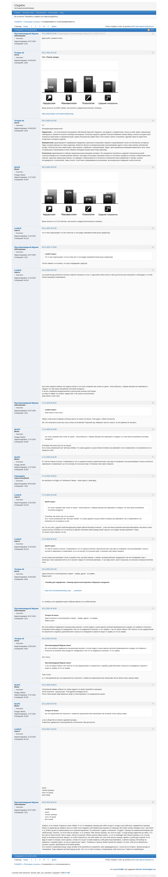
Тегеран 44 (19, 53)
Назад (25, 26)
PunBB (121, 869)
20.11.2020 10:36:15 (49, 685)
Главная (17, 13)
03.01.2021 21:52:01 (49, 729)
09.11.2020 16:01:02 (49, 167)
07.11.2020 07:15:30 (49, 34)
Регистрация (53, 13)
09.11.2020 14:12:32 (49, 53)
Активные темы (28, 13)
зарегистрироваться (146, 26)
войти (133, 26)
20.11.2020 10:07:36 (49, 569)
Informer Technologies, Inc (146, 869)
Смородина (19, 476)
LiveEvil (17, 228)
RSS (152, 30)
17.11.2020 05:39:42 (49, 403)
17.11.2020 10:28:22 (49, 476)
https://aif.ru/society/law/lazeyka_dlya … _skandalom (63, 591)
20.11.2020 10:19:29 (49, 608)
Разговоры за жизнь (32, 22)
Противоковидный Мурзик (26, 34)
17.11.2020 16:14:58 (49, 495)
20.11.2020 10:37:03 (49, 704)
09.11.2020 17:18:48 (49, 247)
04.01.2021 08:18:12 (49, 802)
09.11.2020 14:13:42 (49, 121)
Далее (54, 26)
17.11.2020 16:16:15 (49, 539)
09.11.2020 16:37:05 (49, 228)
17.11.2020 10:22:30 (49, 457)
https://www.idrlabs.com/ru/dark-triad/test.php (58, 114)
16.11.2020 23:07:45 (49, 270)
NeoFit (17, 167)
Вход (61, 13)
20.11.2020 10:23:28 (49, 639)
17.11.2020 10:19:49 (49, 429)
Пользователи (41, 13)
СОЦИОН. (19, 5)
